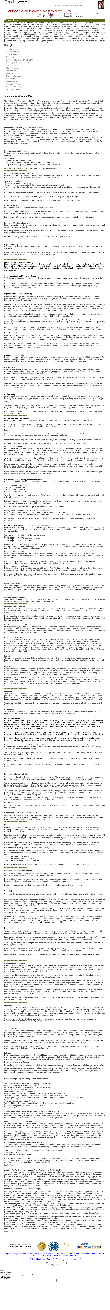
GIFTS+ (59, 11)
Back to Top (8, 1165)
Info (68, 11)
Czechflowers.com (25, 1244)
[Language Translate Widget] (55, 1263)
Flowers (35, 11)
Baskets (48, 11)
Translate (59, 1265)
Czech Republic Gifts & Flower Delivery (75, 6)
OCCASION (21, 11)
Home (10, 11)
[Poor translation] (7, 1277)
